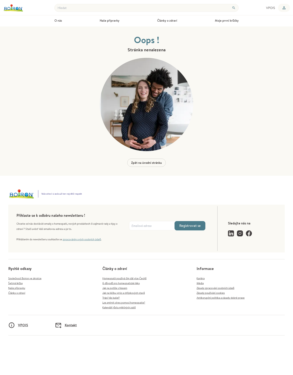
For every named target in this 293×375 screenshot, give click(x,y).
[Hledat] (234, 8)
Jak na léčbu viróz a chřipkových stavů (123, 293)
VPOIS (18, 325)
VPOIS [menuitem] (270, 8)
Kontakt (66, 325)
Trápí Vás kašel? (111, 298)
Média (200, 283)
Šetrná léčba (15, 283)
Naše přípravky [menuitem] (109, 20)
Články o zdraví (16, 293)
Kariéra (201, 278)
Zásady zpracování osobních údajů (215, 288)
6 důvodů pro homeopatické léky (121, 283)
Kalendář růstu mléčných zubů (119, 307)
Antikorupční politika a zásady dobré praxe (221, 298)
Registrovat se (190, 225)
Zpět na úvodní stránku (146, 163)
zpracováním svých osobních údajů (82, 239)
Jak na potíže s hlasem (114, 288)
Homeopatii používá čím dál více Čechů (124, 278)
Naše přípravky (16, 288)
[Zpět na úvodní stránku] (20, 8)
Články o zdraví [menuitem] (167, 20)
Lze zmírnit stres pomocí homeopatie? (123, 302)
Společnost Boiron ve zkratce (24, 278)
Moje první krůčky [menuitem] (227, 20)
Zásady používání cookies (211, 293)
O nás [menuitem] (58, 20)
